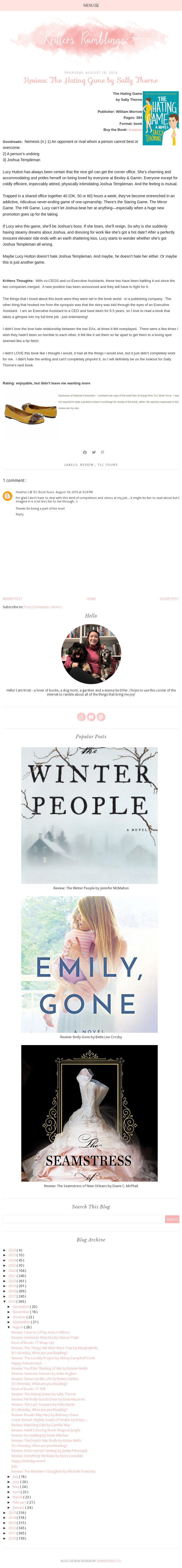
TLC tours (108, 465)
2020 (12, 1281)
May (16, 1487)
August (18, 1327)
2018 (12, 1291)
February (20, 1502)
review (87, 465)
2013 (12, 1523)
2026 (12, 1250)
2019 (12, 1286)
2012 (12, 1528)
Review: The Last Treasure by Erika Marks (43, 1404)
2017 (12, 1296)
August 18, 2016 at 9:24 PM (74, 492)
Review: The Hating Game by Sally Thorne (43, 1394)
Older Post (169, 599)
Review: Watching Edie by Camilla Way (40, 1425)
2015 (12, 1513)
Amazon (135, 130)
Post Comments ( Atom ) (43, 607)
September (22, 1322)
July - (15, 1466)
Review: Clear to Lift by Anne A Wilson (40, 1332)
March (18, 1497)
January (19, 1507)
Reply (19, 514)
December (21, 1307)
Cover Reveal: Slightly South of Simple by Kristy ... (49, 1420)
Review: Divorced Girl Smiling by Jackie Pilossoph (49, 1451)
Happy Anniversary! (26, 1363)
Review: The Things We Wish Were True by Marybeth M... (55, 1348)
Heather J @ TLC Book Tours (35, 492)
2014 (12, 1518)
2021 (12, 1276)
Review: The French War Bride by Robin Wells (46, 1440)
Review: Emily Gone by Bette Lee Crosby (91, 1037)
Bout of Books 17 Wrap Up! (32, 1343)
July (16, 1477)
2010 (12, 1538)
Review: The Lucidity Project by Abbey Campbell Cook (53, 1358)
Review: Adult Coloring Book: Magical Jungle (45, 1430)
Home (91, 599)
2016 (12, 1301)
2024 (12, 1260)
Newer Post (12, 599)
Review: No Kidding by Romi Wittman (39, 1435)
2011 (12, 1533)
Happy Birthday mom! (28, 1461)
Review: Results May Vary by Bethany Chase (44, 1415)
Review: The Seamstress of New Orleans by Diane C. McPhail (91, 1186)
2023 (12, 1265)
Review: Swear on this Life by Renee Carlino (45, 1379)
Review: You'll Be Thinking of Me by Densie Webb (49, 1368)
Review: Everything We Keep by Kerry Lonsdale (47, 1456)
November (21, 1312)
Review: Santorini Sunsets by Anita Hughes (44, 1374)
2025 (12, 1255)
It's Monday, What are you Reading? (39, 1353)
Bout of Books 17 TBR (28, 1389)
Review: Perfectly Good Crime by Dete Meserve (48, 1399)
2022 (12, 1271)
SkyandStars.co (109, 1561)
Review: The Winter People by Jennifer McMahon (91, 888)
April (17, 1492)
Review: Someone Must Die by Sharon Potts (45, 1337)
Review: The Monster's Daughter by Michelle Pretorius (53, 1471)
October (19, 1317)
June (16, 1482)
